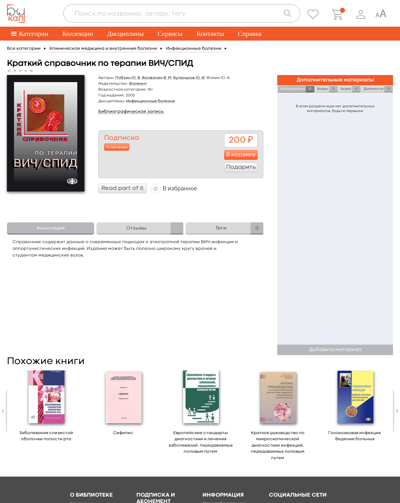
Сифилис (123, 433)
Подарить (241, 167)
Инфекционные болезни (193, 49)
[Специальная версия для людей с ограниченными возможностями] (380, 14)
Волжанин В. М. (157, 77)
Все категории (24, 49)
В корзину (241, 154)
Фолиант (138, 83)
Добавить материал (335, 350)
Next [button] (396, 411)
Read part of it (122, 188)
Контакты (210, 33)
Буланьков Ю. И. (189, 77)
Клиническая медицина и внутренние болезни (103, 49)
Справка (249, 33)
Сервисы (170, 33)
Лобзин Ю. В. (128, 77)
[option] (46, 407)
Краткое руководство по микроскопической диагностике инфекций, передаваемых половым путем (277, 445)
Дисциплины (125, 33)
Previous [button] (4, 411)
